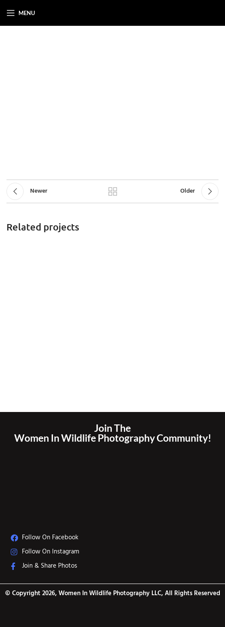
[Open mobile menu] (20, 13)
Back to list (112, 191)
